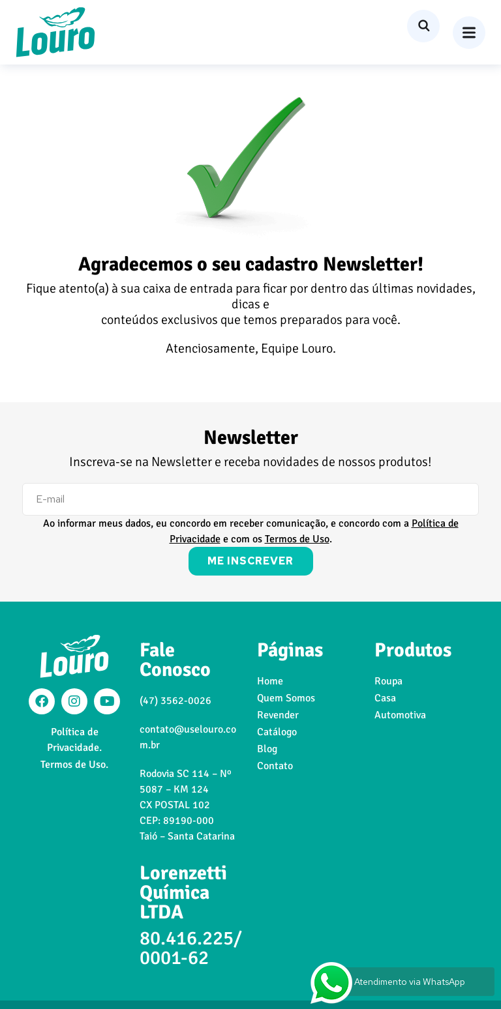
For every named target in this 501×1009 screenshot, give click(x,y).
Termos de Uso (297, 539)
